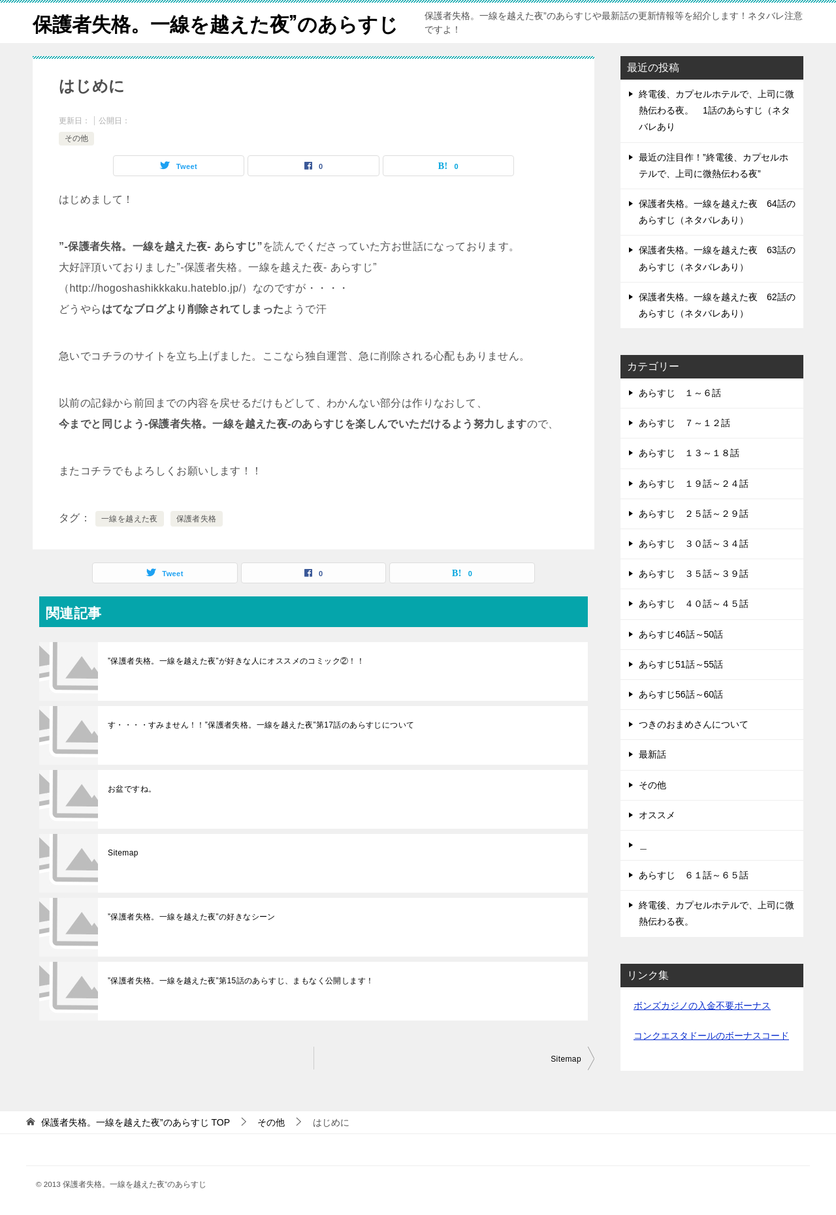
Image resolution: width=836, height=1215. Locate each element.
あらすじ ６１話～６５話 (693, 875)
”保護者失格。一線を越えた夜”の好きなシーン (192, 916)
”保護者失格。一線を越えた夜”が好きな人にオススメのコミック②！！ (236, 661)
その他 (76, 138)
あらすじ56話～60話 (681, 694)
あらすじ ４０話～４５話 (693, 603)
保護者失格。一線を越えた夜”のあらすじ (215, 22)
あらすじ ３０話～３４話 (693, 543)
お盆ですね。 (132, 788)
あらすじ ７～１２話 (684, 423)
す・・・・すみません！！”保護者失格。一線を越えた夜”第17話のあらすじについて (261, 725)
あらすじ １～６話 (680, 393)
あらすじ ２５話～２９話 (693, 513)
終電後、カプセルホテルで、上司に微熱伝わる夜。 (716, 913)
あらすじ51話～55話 (681, 664)
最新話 (652, 754)
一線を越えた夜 (129, 518)
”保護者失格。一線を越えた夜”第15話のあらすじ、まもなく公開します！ (241, 980)
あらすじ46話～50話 (681, 634)
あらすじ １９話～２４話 (693, 483)
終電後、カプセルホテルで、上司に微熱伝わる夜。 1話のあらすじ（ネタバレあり (716, 110)
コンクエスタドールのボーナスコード (711, 1035)
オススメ (657, 815)
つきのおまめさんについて (693, 724)
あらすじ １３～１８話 (689, 453)
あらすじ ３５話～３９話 (693, 573)
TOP (135, 1122)
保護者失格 (196, 518)
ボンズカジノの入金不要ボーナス (702, 1005)
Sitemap (123, 852)
